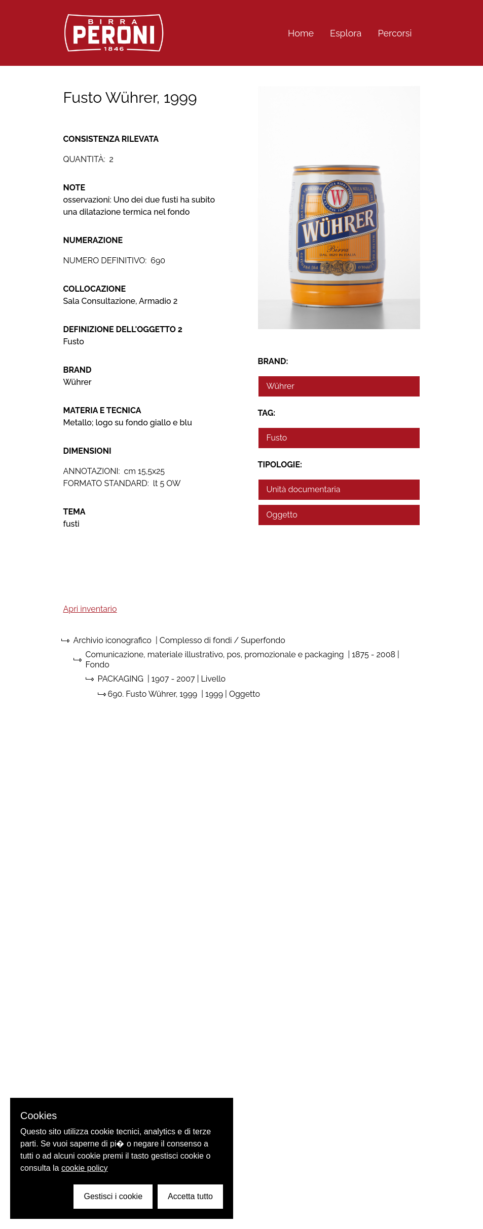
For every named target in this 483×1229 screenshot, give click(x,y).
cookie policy (84, 1168)
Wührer (280, 386)
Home (301, 33)
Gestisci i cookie (113, 1196)
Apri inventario (90, 609)
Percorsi (395, 33)
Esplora (345, 33)
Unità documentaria (304, 489)
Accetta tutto (190, 1196)
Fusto (277, 438)
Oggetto (282, 515)
